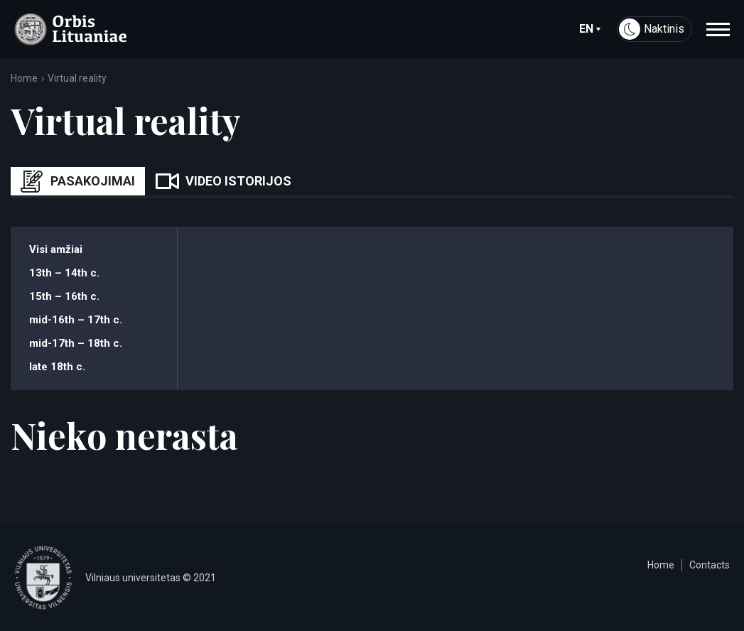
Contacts (709, 565)
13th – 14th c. (64, 272)
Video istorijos (223, 181)
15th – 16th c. (64, 296)
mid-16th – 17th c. (75, 319)
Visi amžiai (55, 249)
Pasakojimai (78, 181)
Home (24, 78)
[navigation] (718, 29)
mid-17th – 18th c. (75, 343)
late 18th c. (57, 366)
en (589, 29)
